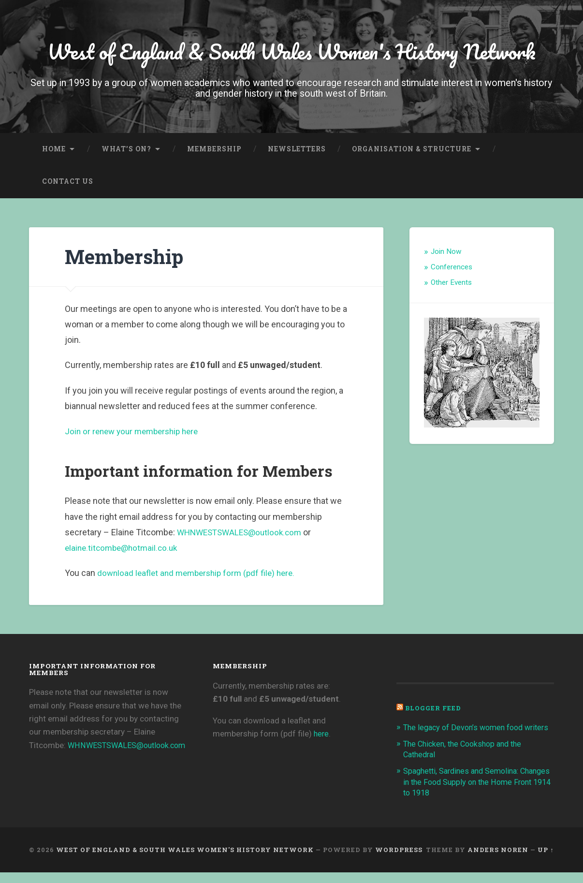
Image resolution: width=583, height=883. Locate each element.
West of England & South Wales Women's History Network (291, 51)
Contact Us (67, 181)
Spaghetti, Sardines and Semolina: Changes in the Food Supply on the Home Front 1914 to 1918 (478, 792)
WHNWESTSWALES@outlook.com (243, 532)
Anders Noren (497, 861)
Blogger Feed (433, 708)
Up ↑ (546, 861)
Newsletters (297, 149)
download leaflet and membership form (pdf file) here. (200, 573)
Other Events (451, 282)
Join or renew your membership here (135, 431)
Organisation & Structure (411, 149)
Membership (214, 149)
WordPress (399, 861)
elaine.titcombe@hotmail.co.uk (124, 548)
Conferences (451, 267)
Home (54, 149)
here (322, 733)
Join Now (446, 252)
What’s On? (126, 149)
